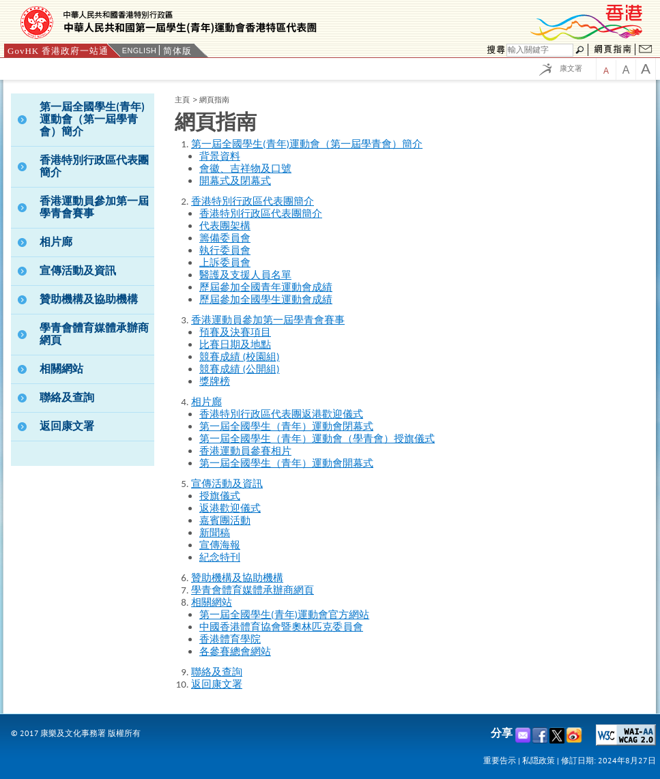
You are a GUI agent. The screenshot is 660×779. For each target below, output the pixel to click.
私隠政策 (538, 760)
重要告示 (499, 760)
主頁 (182, 99)
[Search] (539, 50)
